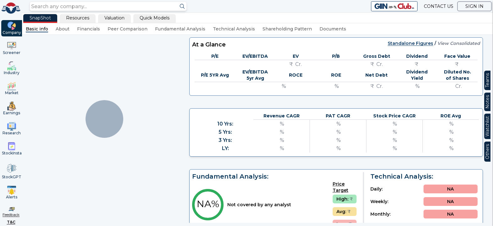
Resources (77, 18)
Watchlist (487, 126)
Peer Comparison (127, 29)
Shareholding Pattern (287, 29)
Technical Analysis (234, 29)
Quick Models (154, 18)
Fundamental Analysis (180, 29)
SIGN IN (474, 6)
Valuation (114, 18)
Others (487, 151)
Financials (88, 29)
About (62, 29)
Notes (487, 102)
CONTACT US (438, 6)
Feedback (11, 214)
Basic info (37, 29)
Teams (487, 80)
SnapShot (40, 18)
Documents (332, 29)
